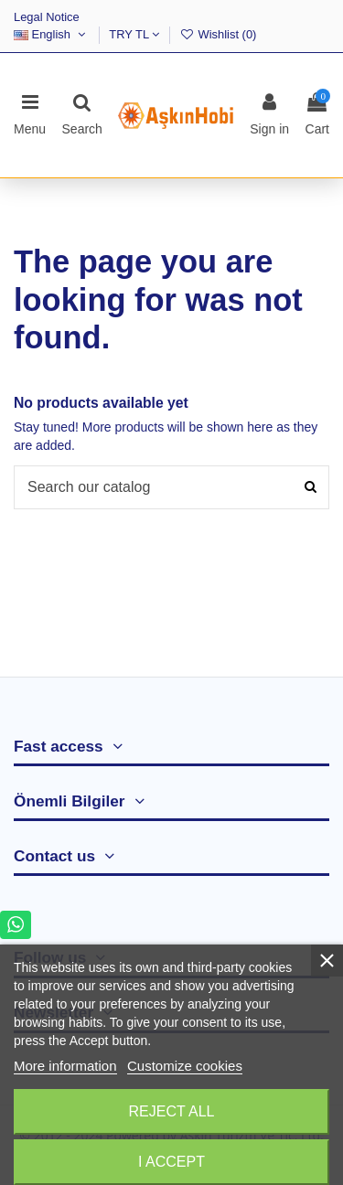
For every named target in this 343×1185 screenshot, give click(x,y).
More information (65, 1065)
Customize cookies (184, 1065)
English (51, 34)
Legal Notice (47, 17)
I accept (171, 1161)
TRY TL (134, 34)
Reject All (172, 1111)
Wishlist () (217, 34)
